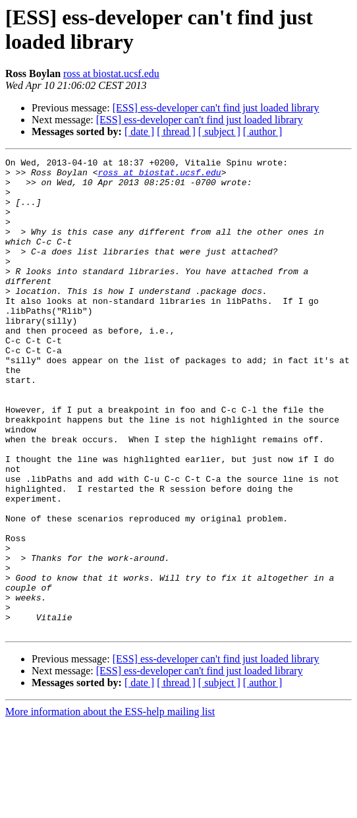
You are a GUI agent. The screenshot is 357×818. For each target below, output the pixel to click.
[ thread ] (176, 131)
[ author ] (263, 131)
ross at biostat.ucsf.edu (111, 73)
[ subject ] (219, 131)
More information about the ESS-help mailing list (110, 806)
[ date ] (139, 131)
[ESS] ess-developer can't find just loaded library (216, 107)
